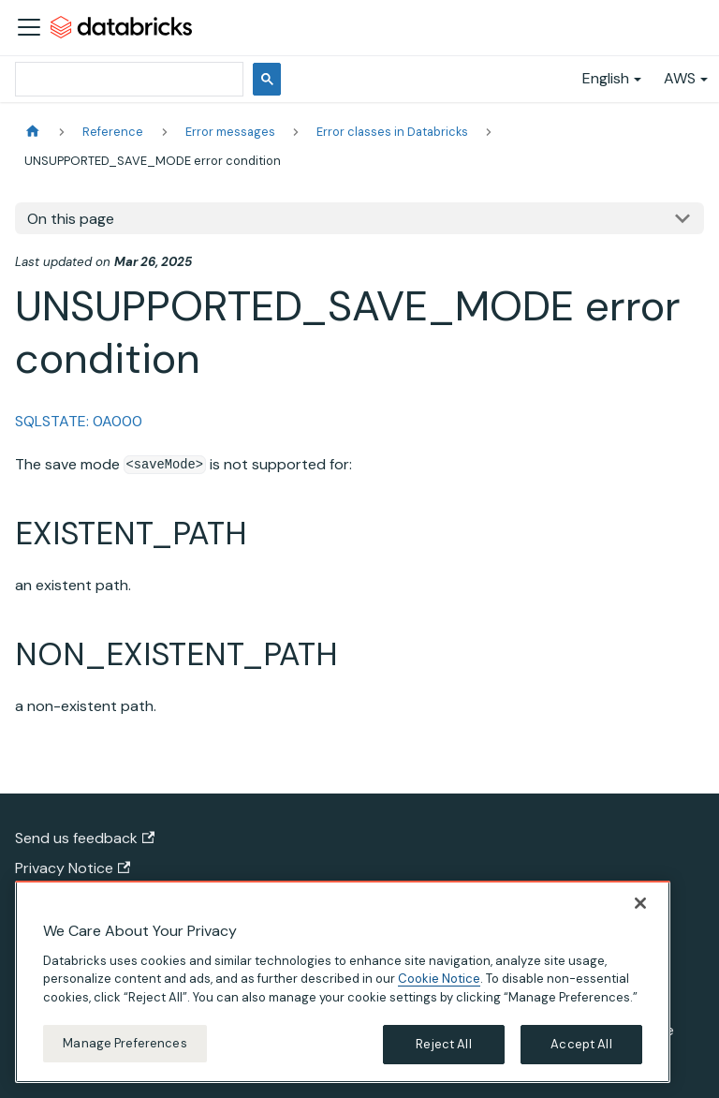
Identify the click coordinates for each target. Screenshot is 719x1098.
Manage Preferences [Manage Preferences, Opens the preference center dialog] (124, 1053)
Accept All (580, 1053)
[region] (342, 990)
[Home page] (33, 131)
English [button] (605, 78)
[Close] (640, 911)
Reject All (443, 1053)
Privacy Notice (72, 868)
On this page (70, 219)
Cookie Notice (439, 988)
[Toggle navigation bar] (29, 27)
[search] (127, 79)
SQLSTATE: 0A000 (78, 421)
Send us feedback (84, 838)
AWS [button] (680, 78)
